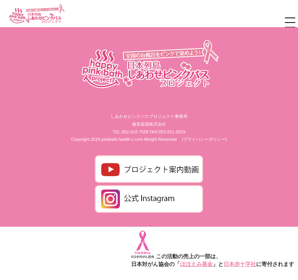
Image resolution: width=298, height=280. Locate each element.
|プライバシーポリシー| (204, 139)
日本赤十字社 (240, 264)
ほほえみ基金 (196, 264)
